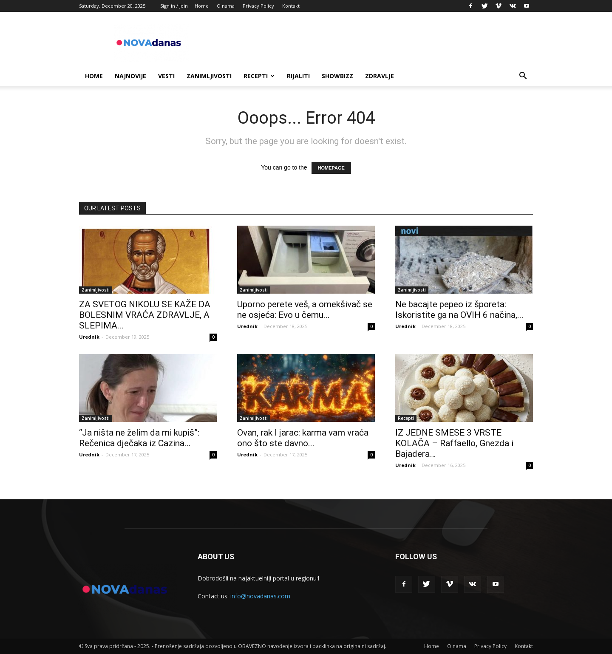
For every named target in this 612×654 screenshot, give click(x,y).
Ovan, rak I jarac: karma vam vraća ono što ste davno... (302, 438)
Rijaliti (298, 76)
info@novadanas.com (260, 596)
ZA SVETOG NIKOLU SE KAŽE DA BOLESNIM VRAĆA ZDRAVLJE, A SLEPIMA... (144, 315)
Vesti (166, 76)
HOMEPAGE (331, 167)
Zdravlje (379, 76)
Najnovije (130, 76)
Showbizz (337, 76)
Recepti (259, 76)
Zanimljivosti (209, 76)
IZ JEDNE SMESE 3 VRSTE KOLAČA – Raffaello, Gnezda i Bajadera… (454, 443)
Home (202, 6)
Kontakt (291, 6)
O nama (226, 6)
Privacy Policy (258, 6)
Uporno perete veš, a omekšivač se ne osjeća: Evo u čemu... (304, 309)
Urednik (89, 337)
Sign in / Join (174, 6)
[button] (523, 77)
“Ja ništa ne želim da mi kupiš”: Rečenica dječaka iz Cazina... (139, 438)
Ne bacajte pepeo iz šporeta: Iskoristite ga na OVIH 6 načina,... (459, 309)
